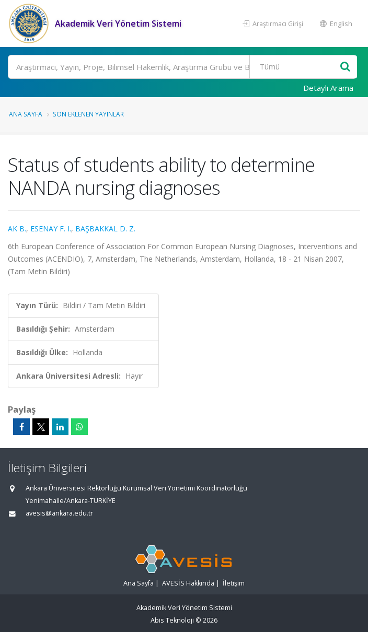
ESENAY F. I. (50, 228)
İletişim (234, 583)
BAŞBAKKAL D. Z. (105, 228)
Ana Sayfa (25, 114)
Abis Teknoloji (172, 620)
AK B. (17, 228)
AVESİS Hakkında (188, 583)
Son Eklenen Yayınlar (88, 114)
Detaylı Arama (328, 88)
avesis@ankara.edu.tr (59, 513)
